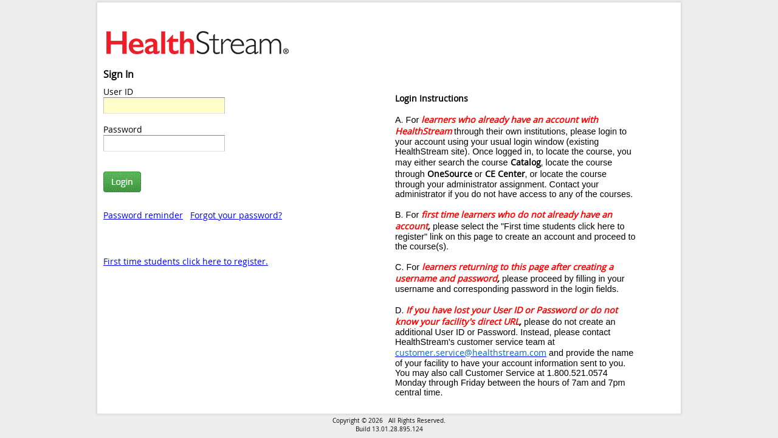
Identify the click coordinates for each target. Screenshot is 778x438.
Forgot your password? (236, 215)
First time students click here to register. (185, 261)
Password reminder (143, 215)
